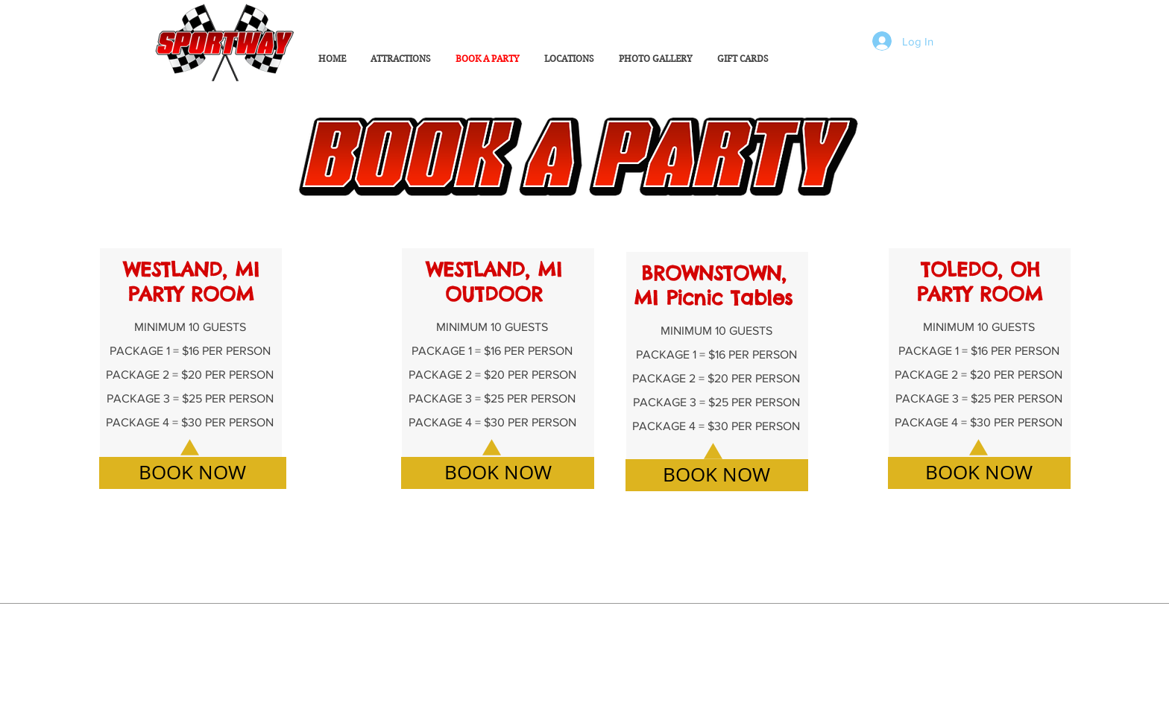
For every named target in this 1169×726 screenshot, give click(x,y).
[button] (655, 59)
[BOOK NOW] (192, 473)
